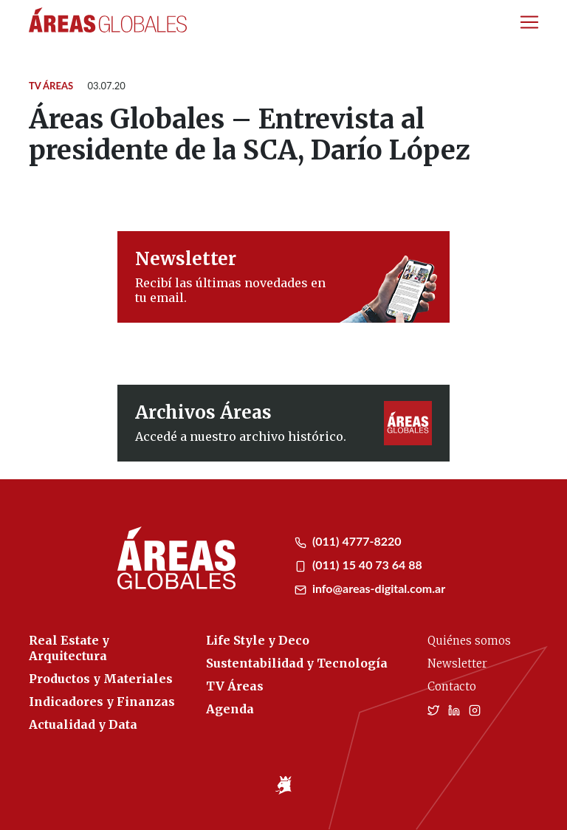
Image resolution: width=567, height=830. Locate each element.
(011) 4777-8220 (348, 541)
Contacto (451, 686)
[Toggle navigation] (529, 22)
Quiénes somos (469, 641)
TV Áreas (51, 86)
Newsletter (457, 663)
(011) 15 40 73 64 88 (358, 565)
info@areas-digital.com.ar (370, 588)
